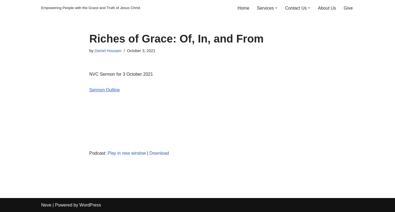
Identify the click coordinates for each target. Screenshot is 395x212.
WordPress (90, 205)
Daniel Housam (108, 51)
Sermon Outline (104, 89)
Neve (46, 205)
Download (159, 153)
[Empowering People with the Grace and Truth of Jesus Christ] (90, 8)
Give (348, 8)
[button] (276, 8)
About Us (327, 8)
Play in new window (127, 153)
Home (243, 8)
